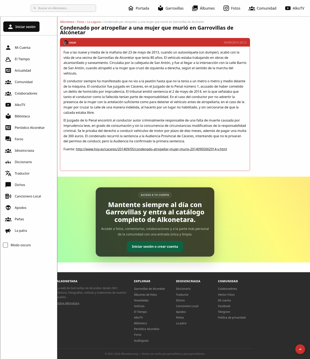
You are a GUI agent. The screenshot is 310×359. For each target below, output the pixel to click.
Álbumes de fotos (174, 295)
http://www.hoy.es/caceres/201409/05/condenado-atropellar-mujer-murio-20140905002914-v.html (180, 149)
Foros (14, 139)
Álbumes (203, 8)
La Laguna (122, 22)
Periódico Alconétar (25, 127)
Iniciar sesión (21, 26)
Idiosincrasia (19, 150)
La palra (16, 230)
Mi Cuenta (17, 47)
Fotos (231, 8)
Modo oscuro (21, 245)
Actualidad (18, 70)
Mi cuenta (253, 300)
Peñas (14, 219)
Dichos (15, 185)
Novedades (170, 300)
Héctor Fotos (255, 295)
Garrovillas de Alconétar (178, 289)
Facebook (253, 306)
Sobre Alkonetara (96, 303)
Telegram (253, 312)
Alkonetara (96, 22)
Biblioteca (17, 116)
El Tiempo (17, 59)
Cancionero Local (23, 196)
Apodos (15, 207)
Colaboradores (21, 93)
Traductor (17, 173)
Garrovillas (170, 8)
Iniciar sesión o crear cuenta (184, 246)
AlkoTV (294, 8)
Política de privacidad (260, 317)
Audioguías (170, 340)
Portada (138, 8)
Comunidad (262, 8)
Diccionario (18, 162)
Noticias (168, 306)
